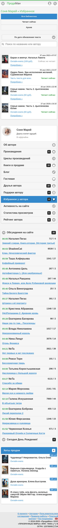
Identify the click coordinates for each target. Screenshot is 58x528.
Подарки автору (27, 192)
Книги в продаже (27, 165)
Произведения (27, 151)
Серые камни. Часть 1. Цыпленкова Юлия (29, 107)
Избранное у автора (27, 199)
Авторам (33, 513)
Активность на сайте (16, 206)
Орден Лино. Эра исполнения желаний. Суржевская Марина (31, 73)
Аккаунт (49, 3)
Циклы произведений (17, 158)
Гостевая (9, 178)
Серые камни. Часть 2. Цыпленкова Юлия (29, 90)
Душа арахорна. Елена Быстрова (28, 481)
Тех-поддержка (45, 519)
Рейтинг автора (27, 220)
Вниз (54, 524)
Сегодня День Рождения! (32, 439)
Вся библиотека (29, 16)
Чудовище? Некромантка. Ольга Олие (30, 457)
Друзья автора (27, 186)
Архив (29, 27)
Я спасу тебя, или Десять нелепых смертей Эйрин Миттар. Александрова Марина (31, 494)
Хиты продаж (29, 450)
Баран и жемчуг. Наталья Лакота (27, 57)
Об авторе (10, 144)
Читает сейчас (29, 22)
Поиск (55, 3)
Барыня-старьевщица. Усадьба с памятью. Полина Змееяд (28, 469)
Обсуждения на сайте (32, 232)
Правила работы (39, 516)
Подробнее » (16, 65)
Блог (6, 172)
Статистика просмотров (27, 213)
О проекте (23, 513)
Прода (14, 3)
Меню (3, 3)
